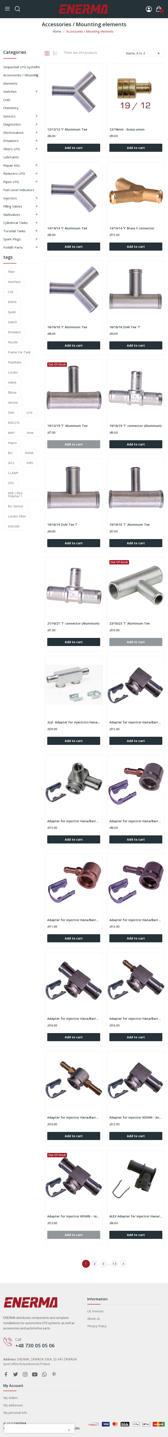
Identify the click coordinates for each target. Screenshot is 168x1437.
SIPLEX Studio (70, 1428)
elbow (12, 392)
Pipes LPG (11, 182)
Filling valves (12, 206)
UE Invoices (95, 1311)
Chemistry (11, 108)
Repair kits (11, 165)
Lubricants (11, 157)
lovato (13, 372)
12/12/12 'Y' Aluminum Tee (67, 129)
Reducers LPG (14, 173)
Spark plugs (12, 239)
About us (93, 1319)
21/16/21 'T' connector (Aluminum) (73, 623)
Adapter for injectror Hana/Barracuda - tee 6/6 (73, 1117)
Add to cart (74, 148)
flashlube (14, 362)
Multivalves (11, 214)
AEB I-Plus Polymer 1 (15, 494)
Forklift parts (13, 247)
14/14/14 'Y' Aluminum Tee (67, 228)
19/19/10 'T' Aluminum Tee (129, 524)
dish (11, 412)
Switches (10, 91)
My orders (10, 1398)
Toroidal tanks (14, 231)
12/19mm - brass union (127, 129)
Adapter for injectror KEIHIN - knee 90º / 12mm (135, 1117)
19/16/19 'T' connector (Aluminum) (135, 426)
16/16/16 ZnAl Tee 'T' (125, 327)
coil (10, 292)
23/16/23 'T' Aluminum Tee (129, 623)
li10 (29, 412)
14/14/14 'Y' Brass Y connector (131, 228)
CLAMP (13, 473)
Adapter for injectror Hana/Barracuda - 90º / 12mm (135, 722)
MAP (11, 433)
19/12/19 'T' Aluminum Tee (67, 426)
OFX (11, 483)
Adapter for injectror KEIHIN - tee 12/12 (73, 1216)
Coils (6, 100)
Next (123, 1264)
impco (12, 443)
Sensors (9, 116)
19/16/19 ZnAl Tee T (62, 524)
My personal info (15, 1413)
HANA (29, 453)
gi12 (11, 463)
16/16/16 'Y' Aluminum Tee (67, 327)
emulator (14, 332)
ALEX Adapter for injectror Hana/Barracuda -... (135, 1216)
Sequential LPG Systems (21, 67)
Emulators (11, 140)
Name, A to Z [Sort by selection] (143, 53)
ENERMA (20, 1423)
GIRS (29, 463)
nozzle (13, 342)
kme (30, 433)
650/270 (13, 423)
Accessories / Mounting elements (20, 79)
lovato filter (17, 516)
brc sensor (15, 506)
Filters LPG (11, 149)
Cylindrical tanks (15, 222)
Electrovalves (13, 132)
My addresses (13, 1405)
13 (114, 1264)
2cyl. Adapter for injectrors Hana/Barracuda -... (73, 722)
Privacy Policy (97, 1326)
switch (12, 322)
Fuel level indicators (18, 190)
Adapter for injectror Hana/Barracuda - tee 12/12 (73, 1018)
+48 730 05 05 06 (35, 1345)
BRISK (12, 302)
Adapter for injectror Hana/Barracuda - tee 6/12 (135, 1018)
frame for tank (19, 352)
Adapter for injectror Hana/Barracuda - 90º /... (73, 821)
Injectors (10, 198)
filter (11, 272)
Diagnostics (12, 124)
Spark (12, 312)
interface (14, 282)
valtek (12, 382)
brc (10, 453)
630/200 (13, 526)
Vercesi (13, 402)
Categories (14, 52)
